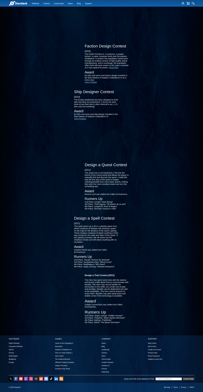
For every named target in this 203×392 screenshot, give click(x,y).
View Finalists (91, 82)
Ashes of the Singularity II (64, 343)
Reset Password (154, 356)
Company (106, 339)
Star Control (59, 356)
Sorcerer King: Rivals (62, 369)
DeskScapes (13, 356)
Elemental (58, 346)
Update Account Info (155, 359)
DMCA (192, 387)
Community (59, 4)
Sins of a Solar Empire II (63, 353)
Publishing (105, 372)
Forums (104, 369)
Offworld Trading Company (64, 362)
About (104, 343)
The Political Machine (62, 359)
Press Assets (106, 359)
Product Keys (152, 353)
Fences (11, 353)
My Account (152, 346)
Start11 (11, 350)
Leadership (105, 350)
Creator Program (107, 362)
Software (35, 4)
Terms (175, 387)
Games (47, 4)
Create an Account (154, 350)
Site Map (167, 387)
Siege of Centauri (61, 365)
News (70, 4)
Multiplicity (12, 359)
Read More (114, 67)
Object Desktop (14, 343)
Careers (104, 353)
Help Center (152, 343)
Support (88, 4)
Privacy (183, 387)
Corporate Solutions (16, 346)
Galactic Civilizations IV (63, 350)
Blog (79, 4)
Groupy (11, 362)
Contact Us (105, 365)
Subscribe (188, 379)
